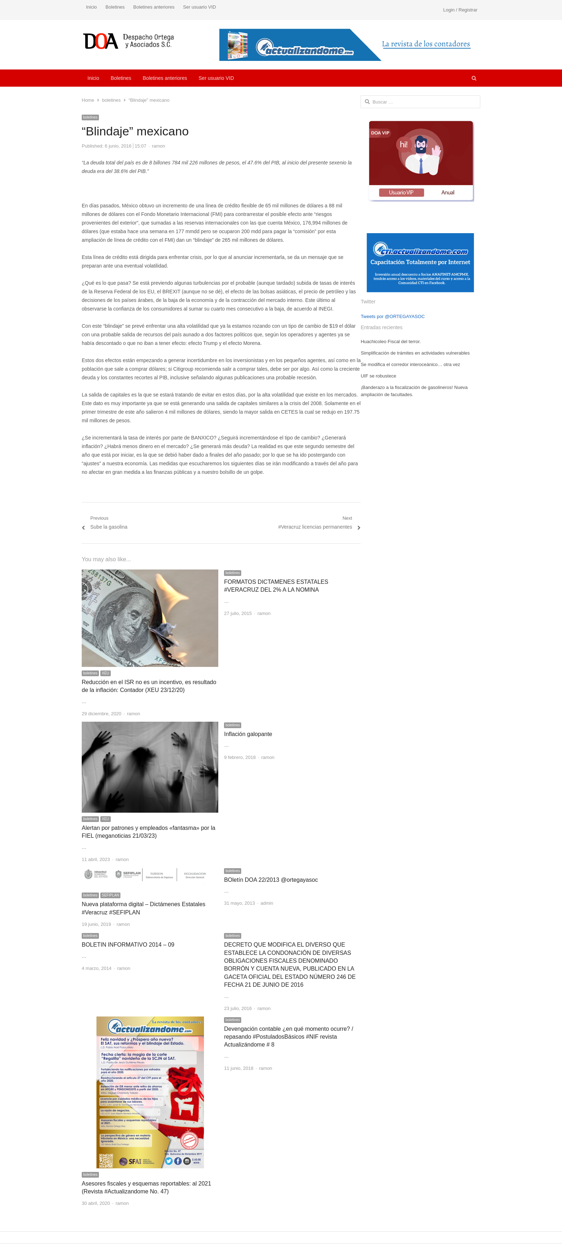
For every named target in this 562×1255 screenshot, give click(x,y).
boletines (90, 117)
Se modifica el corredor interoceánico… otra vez (410, 364)
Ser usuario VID (199, 7)
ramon (158, 146)
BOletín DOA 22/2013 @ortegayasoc (271, 880)
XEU (105, 673)
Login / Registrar (460, 10)
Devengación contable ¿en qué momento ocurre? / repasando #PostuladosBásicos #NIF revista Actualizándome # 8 (288, 1037)
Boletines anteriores (154, 7)
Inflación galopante (248, 734)
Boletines (114, 7)
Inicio (91, 7)
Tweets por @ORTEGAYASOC (393, 316)
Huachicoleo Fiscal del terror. (391, 341)
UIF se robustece (378, 376)
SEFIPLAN (110, 895)
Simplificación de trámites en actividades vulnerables (415, 353)
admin (267, 903)
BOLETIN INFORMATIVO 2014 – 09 (128, 945)
